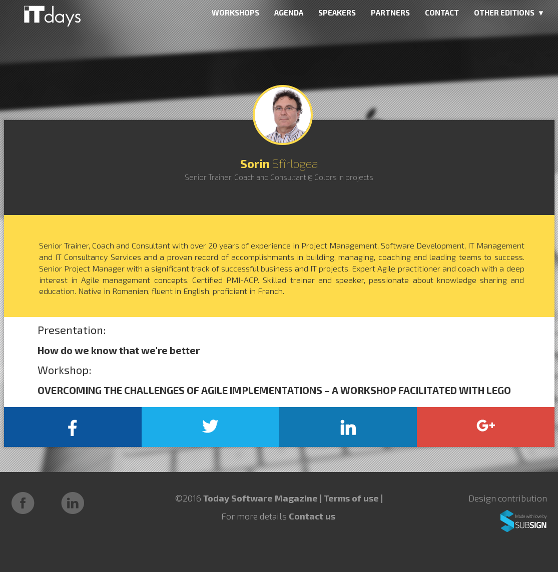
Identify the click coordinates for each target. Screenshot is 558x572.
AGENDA (288, 12)
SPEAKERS (337, 12)
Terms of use (352, 498)
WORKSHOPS (235, 12)
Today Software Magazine (260, 498)
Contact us (312, 516)
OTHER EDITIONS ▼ (509, 12)
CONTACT (442, 12)
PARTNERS (390, 12)
